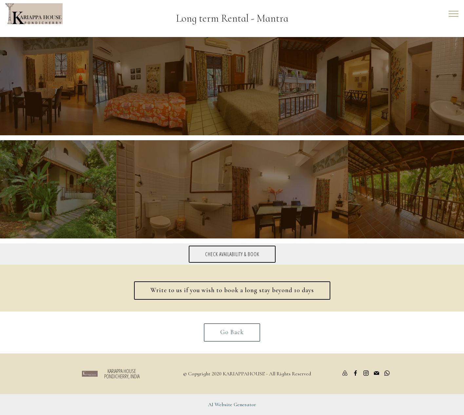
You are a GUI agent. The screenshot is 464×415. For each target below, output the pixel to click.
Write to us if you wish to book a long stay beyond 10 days (232, 290)
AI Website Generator (232, 404)
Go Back (232, 332)
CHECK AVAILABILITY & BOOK (232, 254)
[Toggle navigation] (454, 13)
